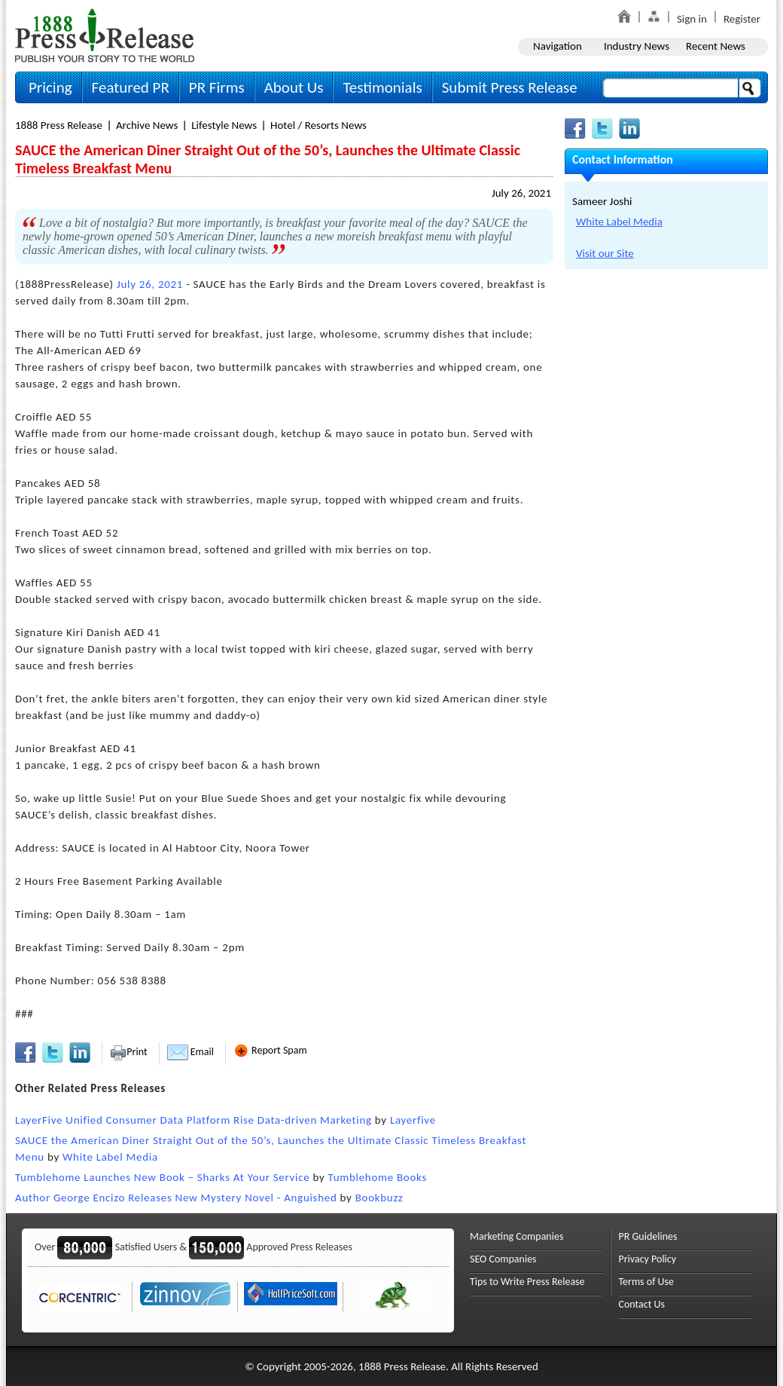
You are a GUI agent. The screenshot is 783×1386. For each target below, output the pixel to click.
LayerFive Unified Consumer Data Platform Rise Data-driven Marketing (193, 1120)
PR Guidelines (648, 1236)
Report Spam (270, 1050)
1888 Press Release (58, 125)
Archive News (147, 125)
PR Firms (217, 87)
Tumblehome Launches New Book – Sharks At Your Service (162, 1177)
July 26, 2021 (521, 193)
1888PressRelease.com (104, 35)
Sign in (692, 19)
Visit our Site (605, 253)
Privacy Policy (648, 1259)
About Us (294, 87)
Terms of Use (647, 1281)
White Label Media (110, 1157)
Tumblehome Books (377, 1177)
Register (742, 19)
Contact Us (642, 1304)
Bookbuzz (379, 1197)
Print (128, 1051)
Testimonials (382, 87)
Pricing (50, 87)
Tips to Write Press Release (527, 1281)
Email (190, 1051)
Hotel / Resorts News (318, 125)
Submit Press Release (509, 87)
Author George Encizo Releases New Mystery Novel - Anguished (176, 1197)
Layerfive (413, 1120)
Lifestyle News (224, 125)
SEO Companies (503, 1259)
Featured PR (130, 87)
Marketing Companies (516, 1236)
